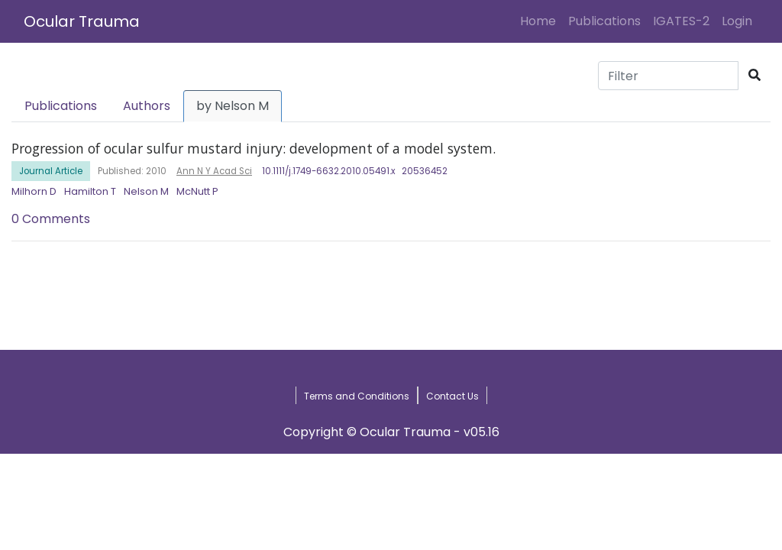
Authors (146, 106)
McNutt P (197, 191)
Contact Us (452, 396)
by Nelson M (232, 106)
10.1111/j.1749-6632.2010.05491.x (329, 171)
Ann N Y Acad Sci (214, 171)
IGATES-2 (681, 21)
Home (541, 20)
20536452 (425, 171)
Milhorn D (34, 191)
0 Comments (50, 219)
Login (740, 20)
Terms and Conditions (356, 396)
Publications (604, 21)
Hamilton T (90, 191)
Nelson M (146, 191)
